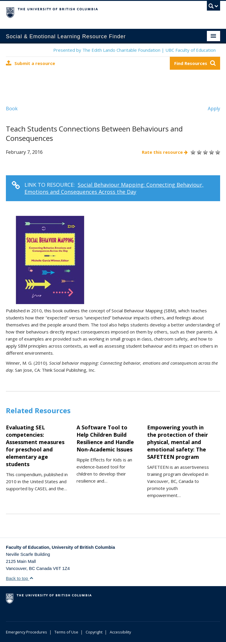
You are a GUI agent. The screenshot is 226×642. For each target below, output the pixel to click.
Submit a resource (30, 63)
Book (12, 108)
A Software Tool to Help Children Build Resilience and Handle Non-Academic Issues (105, 438)
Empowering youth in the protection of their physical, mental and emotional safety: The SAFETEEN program (177, 442)
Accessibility (120, 632)
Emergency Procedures (26, 632)
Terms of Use (66, 632)
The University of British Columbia (97, 12)
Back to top (20, 578)
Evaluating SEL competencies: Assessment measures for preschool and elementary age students (35, 446)
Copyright (94, 632)
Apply (214, 108)
